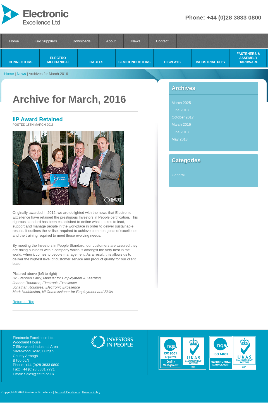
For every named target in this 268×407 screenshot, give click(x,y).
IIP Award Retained (38, 119)
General (178, 175)
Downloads (81, 41)
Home (14, 41)
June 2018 (180, 110)
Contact (162, 41)
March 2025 (181, 103)
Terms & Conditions (67, 392)
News (135, 41)
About (111, 41)
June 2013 (180, 132)
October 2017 (183, 117)
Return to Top (23, 302)
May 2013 (180, 139)
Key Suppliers (46, 41)
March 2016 (181, 124)
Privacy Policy (91, 392)
